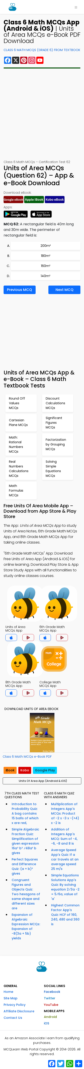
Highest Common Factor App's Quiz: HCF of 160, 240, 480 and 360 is (65, 914)
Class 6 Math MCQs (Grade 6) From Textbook (42, 50)
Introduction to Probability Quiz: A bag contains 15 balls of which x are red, (25, 813)
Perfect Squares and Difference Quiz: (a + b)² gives (25, 866)
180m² (45, 256)
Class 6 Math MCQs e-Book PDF (27, 756)
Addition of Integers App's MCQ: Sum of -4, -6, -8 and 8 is (64, 836)
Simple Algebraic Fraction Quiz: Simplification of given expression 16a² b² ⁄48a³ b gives (25, 841)
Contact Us (13, 1017)
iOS (46, 1023)
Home (8, 991)
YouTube (51, 1004)
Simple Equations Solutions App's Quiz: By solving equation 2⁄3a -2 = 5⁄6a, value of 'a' (65, 887)
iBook (10, 770)
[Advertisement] (42, 114)
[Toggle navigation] (75, 7)
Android (50, 1017)
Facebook (52, 991)
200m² (46, 245)
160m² (45, 266)
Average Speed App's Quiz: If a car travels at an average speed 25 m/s (65, 859)
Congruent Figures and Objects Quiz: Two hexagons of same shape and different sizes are (26, 894)
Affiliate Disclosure (19, 1011)
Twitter (49, 998)
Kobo (24, 770)
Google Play (45, 770)
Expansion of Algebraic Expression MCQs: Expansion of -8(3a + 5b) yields (26, 926)
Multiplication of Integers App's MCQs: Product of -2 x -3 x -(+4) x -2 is (65, 813)
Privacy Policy (15, 1004)
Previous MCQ (19, 289)
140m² (45, 276)
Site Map (10, 998)
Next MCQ (64, 289)
